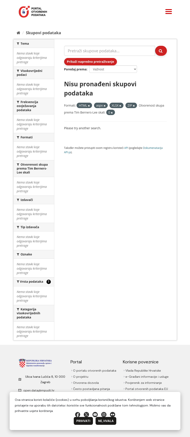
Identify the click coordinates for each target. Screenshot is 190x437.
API (126, 148)
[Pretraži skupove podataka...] (109, 51)
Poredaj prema (75, 69)
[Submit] (161, 51)
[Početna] (18, 32)
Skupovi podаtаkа (43, 32)
